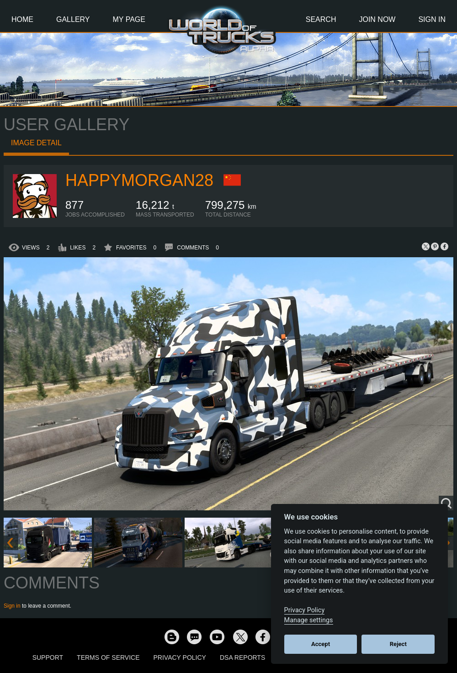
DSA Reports (242, 657)
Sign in (12, 606)
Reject (398, 644)
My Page (129, 19)
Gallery (73, 19)
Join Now (377, 19)
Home (22, 19)
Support (47, 657)
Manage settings (308, 620)
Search (321, 19)
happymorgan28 (139, 180)
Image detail (36, 143)
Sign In (432, 19)
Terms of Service (108, 657)
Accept (320, 644)
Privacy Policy (180, 657)
